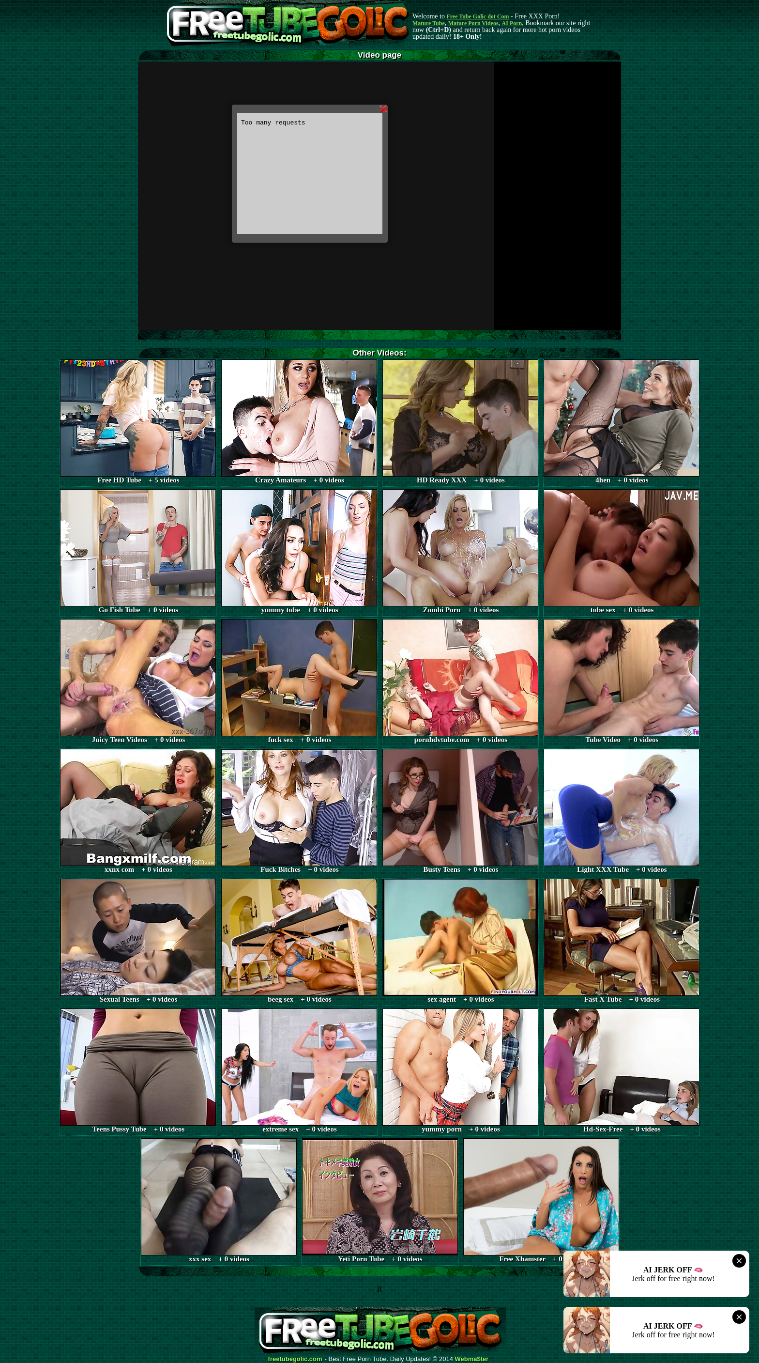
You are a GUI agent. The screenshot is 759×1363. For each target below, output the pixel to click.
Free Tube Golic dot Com (477, 16)
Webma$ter (472, 1359)
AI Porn (512, 23)
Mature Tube (428, 23)
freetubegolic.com (295, 1359)
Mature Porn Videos (473, 23)
